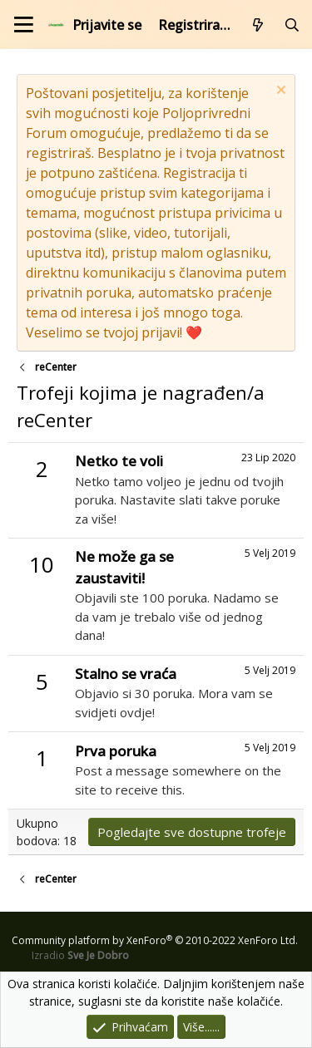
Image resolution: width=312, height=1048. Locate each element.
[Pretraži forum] (292, 25)
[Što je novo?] (258, 25)
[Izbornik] (23, 24)
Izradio (80, 955)
